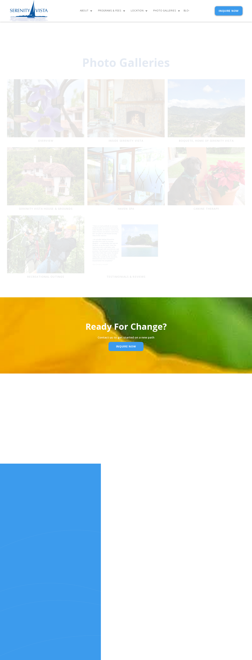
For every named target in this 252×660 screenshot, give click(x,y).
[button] (87, 10)
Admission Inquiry (148, 593)
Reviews (141, 603)
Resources (114, 603)
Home (111, 588)
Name (68, 443)
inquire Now (126, 346)
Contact (141, 588)
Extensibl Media (138, 633)
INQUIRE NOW (229, 11)
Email (118, 443)
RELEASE (112, 608)
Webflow (169, 633)
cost (110, 593)
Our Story (114, 598)
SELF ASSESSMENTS (148, 608)
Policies (141, 598)
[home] (29, 11)
